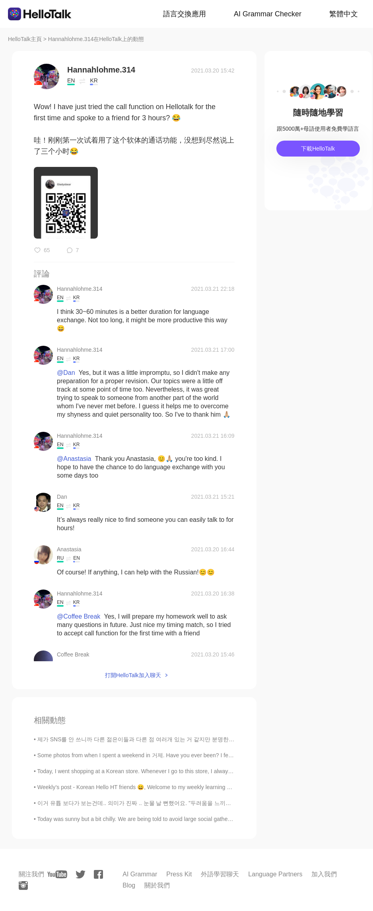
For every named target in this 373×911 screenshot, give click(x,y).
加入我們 (324, 874)
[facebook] (98, 874)
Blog (128, 885)
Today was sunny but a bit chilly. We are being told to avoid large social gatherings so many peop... (159, 819)
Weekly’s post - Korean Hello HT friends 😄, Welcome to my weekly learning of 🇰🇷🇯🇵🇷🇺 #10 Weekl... (161, 787)
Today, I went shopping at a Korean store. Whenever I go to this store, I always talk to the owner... (157, 771)
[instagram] (23, 885)
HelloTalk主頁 (25, 39)
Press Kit (179, 874)
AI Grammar (139, 874)
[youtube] (57, 874)
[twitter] (80, 874)
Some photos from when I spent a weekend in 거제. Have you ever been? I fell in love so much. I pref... (164, 755)
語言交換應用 (184, 14)
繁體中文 (343, 14)
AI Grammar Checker (267, 14)
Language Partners (275, 874)
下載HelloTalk (318, 148)
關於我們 (157, 885)
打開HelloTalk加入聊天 (133, 675)
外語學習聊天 (220, 874)
